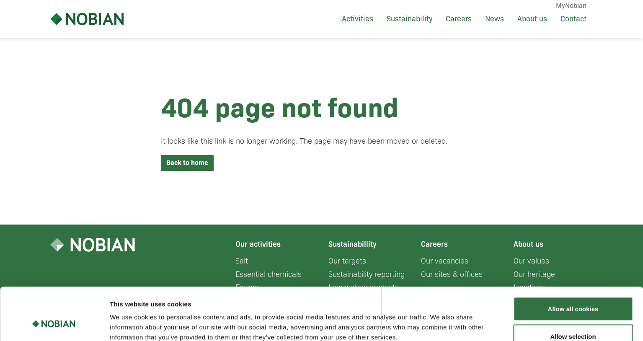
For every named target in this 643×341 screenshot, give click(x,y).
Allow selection (573, 291)
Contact (573, 18)
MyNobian (571, 6)
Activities (357, 18)
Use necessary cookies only (573, 318)
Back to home (187, 163)
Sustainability (409, 18)
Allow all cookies (573, 263)
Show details (439, 319)
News (494, 18)
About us (532, 18)
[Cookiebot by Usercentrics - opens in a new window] (54, 324)
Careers (459, 18)
